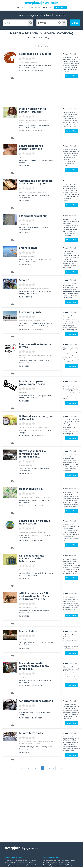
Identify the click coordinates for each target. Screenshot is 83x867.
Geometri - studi (21, 865)
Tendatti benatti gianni (33, 215)
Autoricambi (23, 709)
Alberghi (7, 865)
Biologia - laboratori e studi (27, 120)
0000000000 (26, 366)
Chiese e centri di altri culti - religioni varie (32, 192)
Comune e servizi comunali (22, 861)
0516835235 (26, 718)
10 (53, 768)
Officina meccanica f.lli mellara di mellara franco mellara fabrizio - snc (35, 596)
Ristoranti (33, 62)
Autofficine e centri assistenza (28, 607)
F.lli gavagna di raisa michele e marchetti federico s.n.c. (32, 558)
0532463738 (26, 201)
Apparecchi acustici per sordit (28, 355)
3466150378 (39, 686)
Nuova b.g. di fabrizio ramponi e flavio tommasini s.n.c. (32, 453)
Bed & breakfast (24, 62)
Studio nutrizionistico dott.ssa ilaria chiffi (32, 110)
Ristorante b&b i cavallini (35, 53)
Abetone (55, 863)
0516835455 (26, 166)
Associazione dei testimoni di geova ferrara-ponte (36, 182)
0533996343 (26, 436)
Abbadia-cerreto (48, 861)
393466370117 (27, 265)
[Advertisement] (40, 93)
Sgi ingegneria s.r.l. (31, 488)
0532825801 (26, 401)
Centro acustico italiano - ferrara (35, 345)
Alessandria (63, 865)
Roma (52, 865)
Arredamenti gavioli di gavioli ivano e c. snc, (33, 382)
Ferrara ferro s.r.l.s (31, 733)
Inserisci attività (41, 8)
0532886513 (26, 578)
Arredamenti (23, 392)
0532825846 (26, 71)
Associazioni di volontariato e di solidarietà (32, 532)
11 (58, 768)
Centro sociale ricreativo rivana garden (34, 522)
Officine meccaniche (25, 465)
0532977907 (26, 752)
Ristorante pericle (30, 312)
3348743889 (26, 131)
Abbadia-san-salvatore (68, 861)
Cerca (75, 22)
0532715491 (26, 616)
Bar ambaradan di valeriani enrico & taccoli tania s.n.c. (34, 665)
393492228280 (27, 474)
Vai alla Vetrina (71, 76)
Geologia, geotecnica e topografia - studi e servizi (34, 497)
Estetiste (21, 157)
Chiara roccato (28, 247)
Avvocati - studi (31, 865)
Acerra (70, 863)
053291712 (26, 540)
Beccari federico (29, 631)
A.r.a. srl (24, 280)
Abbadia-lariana (47, 863)
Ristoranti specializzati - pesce (35, 321)
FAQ (50, 8)
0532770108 (26, 506)
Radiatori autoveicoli (25, 288)
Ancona (56, 865)
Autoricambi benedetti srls (36, 701)
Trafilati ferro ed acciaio (32, 744)
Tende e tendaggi (24, 224)
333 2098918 (39, 71)
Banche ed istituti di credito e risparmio (16, 863)
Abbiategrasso (63, 863)
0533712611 (26, 648)
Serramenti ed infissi (25, 570)
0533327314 (26, 329)
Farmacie (13, 865)
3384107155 (38, 540)
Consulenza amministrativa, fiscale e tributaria (34, 427)
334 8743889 (39, 131)
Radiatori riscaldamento (41, 288)
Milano (69, 865)
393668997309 (27, 297)
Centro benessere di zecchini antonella (31, 147)
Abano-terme (57, 861)
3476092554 (39, 718)
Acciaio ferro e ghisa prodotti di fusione (31, 741)
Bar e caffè (22, 640)
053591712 (26, 233)
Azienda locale (9, 861)
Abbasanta (46, 865)
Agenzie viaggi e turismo (26, 256)
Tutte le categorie (27, 8)
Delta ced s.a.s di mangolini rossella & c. (36, 417)
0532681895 (26, 686)
